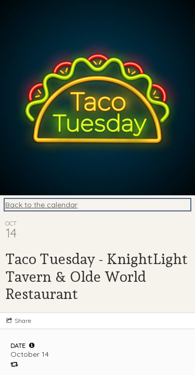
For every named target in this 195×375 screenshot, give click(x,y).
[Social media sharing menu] (17, 321)
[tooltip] (31, 345)
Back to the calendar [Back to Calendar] (41, 204)
